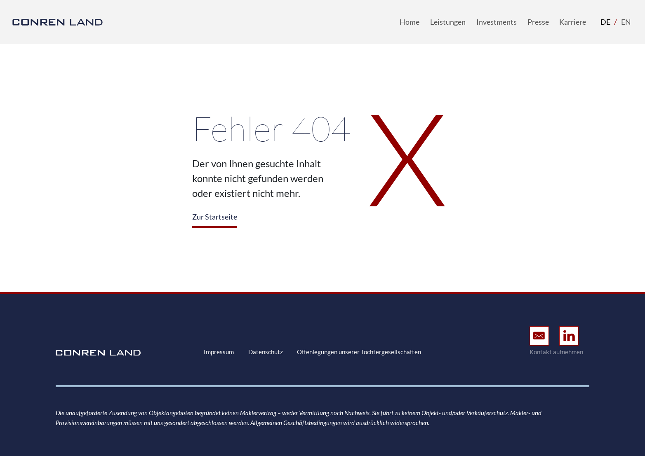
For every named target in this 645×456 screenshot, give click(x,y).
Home (409, 21)
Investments (496, 21)
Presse (538, 21)
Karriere (572, 21)
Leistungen (448, 21)
